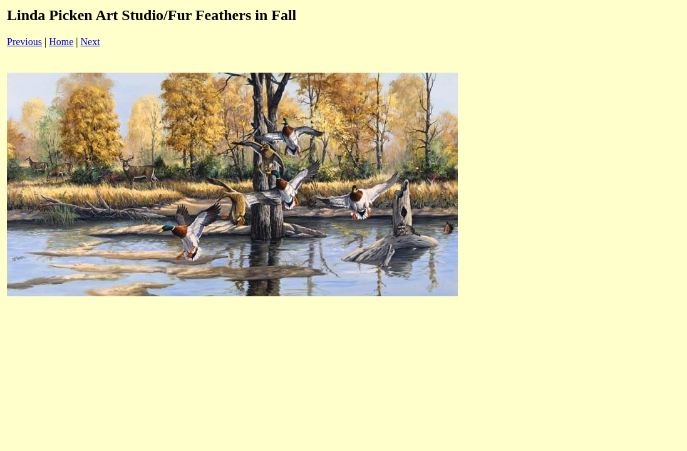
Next (90, 41)
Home (61, 41)
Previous (24, 41)
